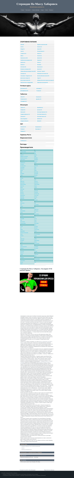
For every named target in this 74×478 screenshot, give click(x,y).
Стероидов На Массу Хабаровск (37, 4)
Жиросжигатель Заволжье (49, 469)
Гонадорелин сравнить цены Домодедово (27, 469)
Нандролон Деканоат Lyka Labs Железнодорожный (31, 446)
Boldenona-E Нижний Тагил (27, 449)
